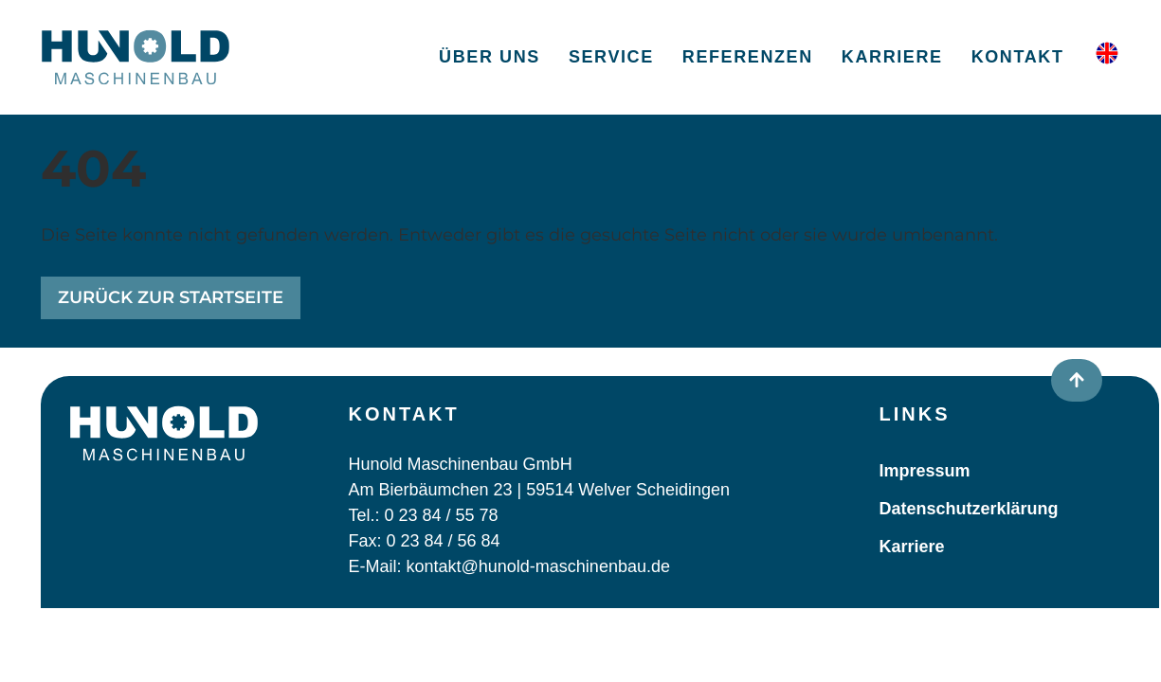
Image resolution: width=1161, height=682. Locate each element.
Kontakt (1017, 56)
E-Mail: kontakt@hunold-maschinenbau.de (509, 566)
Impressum (925, 470)
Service (611, 56)
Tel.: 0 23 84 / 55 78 (424, 515)
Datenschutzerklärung (969, 508)
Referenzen (747, 56)
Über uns (489, 56)
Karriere (892, 56)
